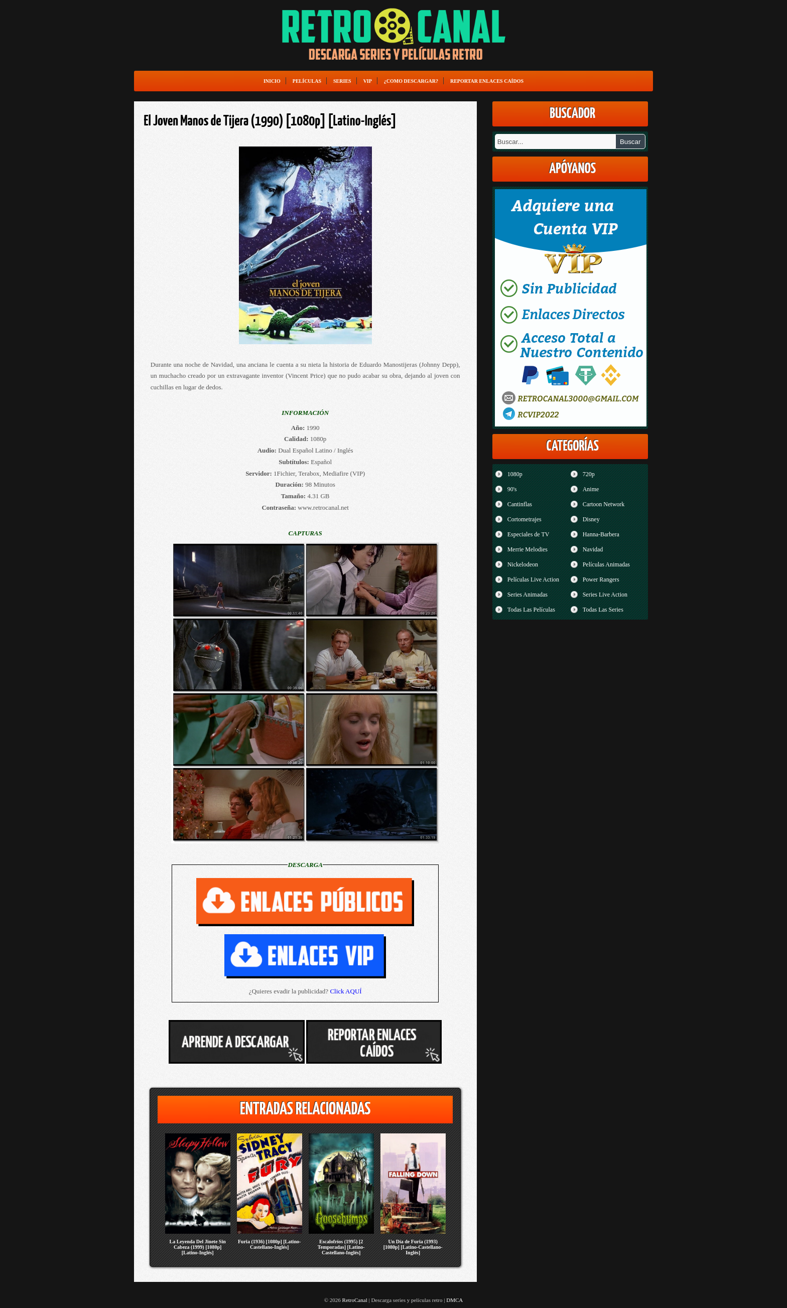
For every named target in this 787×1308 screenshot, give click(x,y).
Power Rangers (601, 579)
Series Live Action (605, 594)
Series (342, 81)
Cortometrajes (524, 519)
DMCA (454, 1300)
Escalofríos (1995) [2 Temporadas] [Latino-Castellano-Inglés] (341, 1247)
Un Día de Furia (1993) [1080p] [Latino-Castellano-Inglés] (413, 1247)
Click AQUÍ (345, 991)
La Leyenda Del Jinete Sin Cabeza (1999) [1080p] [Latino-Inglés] (198, 1247)
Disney (591, 519)
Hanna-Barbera (601, 534)
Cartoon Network (604, 504)
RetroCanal (354, 1300)
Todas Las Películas (531, 609)
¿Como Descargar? (411, 81)
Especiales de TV (528, 534)
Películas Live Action (533, 579)
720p (589, 474)
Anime (591, 489)
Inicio (272, 81)
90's (512, 489)
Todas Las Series (603, 609)
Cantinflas (519, 504)
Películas (307, 81)
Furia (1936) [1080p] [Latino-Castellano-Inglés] (269, 1244)
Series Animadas (527, 594)
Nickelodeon (522, 564)
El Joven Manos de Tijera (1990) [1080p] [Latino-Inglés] (270, 121)
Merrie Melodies (527, 549)
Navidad (593, 549)
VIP (367, 81)
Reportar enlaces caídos (486, 81)
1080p (514, 474)
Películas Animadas (606, 564)
